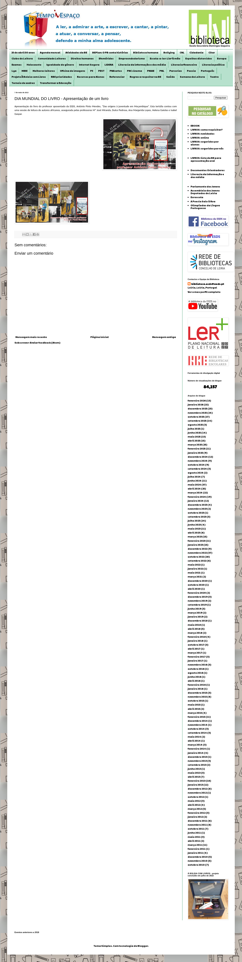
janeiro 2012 (195, 816)
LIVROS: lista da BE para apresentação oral (206, 159)
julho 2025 (194, 428)
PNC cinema (134, 70)
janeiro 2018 (195, 640)
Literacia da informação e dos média (142, 64)
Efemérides (106, 58)
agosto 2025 (195, 424)
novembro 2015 (197, 696)
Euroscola (197, 197)
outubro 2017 (196, 644)
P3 (91, 70)
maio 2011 (194, 836)
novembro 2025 (197, 412)
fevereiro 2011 (196, 848)
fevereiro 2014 (197, 748)
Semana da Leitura (192, 76)
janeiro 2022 (195, 568)
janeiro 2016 (195, 688)
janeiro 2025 (195, 452)
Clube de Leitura (22, 58)
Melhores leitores (44, 70)
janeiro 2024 (196, 500)
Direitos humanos (82, 58)
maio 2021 (194, 572)
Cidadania (196, 52)
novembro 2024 (197, 460)
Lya (14, 70)
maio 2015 (194, 704)
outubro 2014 (196, 728)
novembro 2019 (197, 600)
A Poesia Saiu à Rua (203, 201)
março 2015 (195, 712)
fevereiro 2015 (196, 716)
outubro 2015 (196, 700)
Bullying (169, 52)
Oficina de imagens (72, 70)
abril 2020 (194, 588)
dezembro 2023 (197, 504)
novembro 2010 (197, 860)
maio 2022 (194, 564)
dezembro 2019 (198, 596)
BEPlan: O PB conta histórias (110, 52)
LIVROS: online (200, 137)
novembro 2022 (197, 552)
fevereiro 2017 (197, 656)
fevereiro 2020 (197, 592)
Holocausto (34, 64)
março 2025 (195, 444)
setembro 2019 (197, 604)
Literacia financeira (184, 64)
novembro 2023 (197, 508)
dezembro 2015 (197, 692)
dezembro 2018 (198, 620)
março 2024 (195, 492)
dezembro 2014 (198, 720)
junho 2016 (194, 676)
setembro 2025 (197, 420)
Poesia (191, 70)
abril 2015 (194, 708)
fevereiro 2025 (196, 448)
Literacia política (213, 64)
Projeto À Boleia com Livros (29, 76)
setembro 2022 (197, 560)
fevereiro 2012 (196, 812)
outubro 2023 (196, 512)
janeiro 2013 (195, 784)
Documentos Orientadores (208, 170)
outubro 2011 (196, 828)
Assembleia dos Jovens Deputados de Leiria (205, 192)
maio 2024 (194, 484)
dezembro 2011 (197, 820)
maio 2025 (194, 436)
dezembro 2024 (198, 456)
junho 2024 (194, 480)
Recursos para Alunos (90, 76)
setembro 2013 (197, 764)
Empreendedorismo (132, 58)
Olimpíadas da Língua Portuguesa (205, 207)
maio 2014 (194, 736)
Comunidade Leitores (52, 58)
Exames (17, 64)
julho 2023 (194, 520)
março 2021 (195, 576)
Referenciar (117, 76)
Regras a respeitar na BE (145, 76)
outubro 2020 (196, 584)
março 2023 (195, 536)
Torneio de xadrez (23, 83)
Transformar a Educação (55, 83)
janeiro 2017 (195, 660)
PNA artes (116, 70)
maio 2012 (194, 800)
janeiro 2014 (196, 752)
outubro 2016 (196, 668)
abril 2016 (194, 680)
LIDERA (109, 64)
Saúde (170, 76)
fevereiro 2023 (196, 540)
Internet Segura (89, 64)
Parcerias (175, 70)
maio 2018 (194, 624)
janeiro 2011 (195, 852)
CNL (182, 52)
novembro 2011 (197, 824)
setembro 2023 (197, 516)
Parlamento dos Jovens (205, 186)
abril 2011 (194, 840)
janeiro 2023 (195, 544)
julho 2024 (194, 476)
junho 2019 (194, 608)
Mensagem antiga (164, 337)
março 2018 (195, 632)
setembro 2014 (197, 732)
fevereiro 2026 (197, 400)
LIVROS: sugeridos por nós (207, 148)
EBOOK (195, 125)
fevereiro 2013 (196, 780)
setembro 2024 (197, 468)
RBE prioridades (61, 76)
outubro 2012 (196, 796)
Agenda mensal (50, 52)
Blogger (142, 946)
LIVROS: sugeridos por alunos (205, 143)
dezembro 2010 (198, 856)
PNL (161, 70)
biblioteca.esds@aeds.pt (207, 284)
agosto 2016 (195, 672)
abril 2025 (194, 440)
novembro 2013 (197, 760)
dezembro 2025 (197, 408)
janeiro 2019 (195, 616)
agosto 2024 (195, 472)
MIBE (25, 70)
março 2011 (195, 844)
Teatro (214, 76)
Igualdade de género (60, 64)
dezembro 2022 (197, 548)
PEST (101, 70)
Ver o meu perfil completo (204, 292)
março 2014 (195, 744)
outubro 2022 (196, 556)
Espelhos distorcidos (198, 58)
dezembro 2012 (197, 788)
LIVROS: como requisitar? (207, 129)
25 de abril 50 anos (23, 52)
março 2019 (195, 612)
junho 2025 (194, 432)
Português (207, 70)
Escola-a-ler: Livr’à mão (165, 58)
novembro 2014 (197, 724)
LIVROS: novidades (202, 133)
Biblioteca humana (145, 52)
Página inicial (99, 337)
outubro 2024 (196, 464)
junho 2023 (194, 524)
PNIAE (150, 70)
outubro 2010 (196, 864)
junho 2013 (194, 768)
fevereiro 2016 (197, 684)
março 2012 (195, 808)
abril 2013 (194, 776)
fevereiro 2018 (197, 636)
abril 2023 (194, 532)
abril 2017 (194, 648)
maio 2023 (194, 528)
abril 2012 (194, 804)
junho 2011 (194, 832)
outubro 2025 (196, 416)
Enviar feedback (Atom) (45, 342)
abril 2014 (194, 740)
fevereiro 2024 (197, 496)
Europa (221, 58)
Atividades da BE (76, 52)
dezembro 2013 (197, 756)
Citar (211, 52)
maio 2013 (194, 772)
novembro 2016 (197, 664)
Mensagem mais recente (31, 337)
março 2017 (195, 652)
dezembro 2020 (198, 580)
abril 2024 (194, 488)
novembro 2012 (197, 792)
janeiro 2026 (195, 404)
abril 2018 (194, 628)
